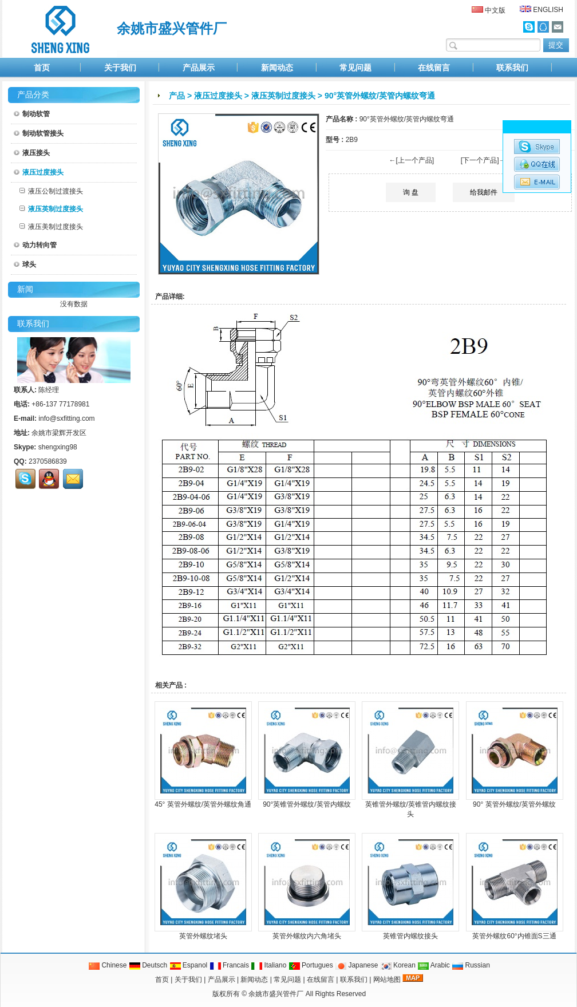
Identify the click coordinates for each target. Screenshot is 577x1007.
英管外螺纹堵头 (203, 936)
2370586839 (48, 461)
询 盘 (410, 192)
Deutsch (148, 965)
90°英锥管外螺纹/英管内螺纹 (306, 804)
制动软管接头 (39, 133)
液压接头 (32, 153)
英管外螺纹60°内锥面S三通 (514, 936)
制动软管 (32, 114)
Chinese (107, 965)
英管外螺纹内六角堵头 (306, 936)
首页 (42, 67)
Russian (471, 965)
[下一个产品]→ (483, 160)
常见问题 (355, 67)
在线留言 (434, 67)
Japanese (356, 965)
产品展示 (199, 67)
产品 (177, 95)
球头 (25, 264)
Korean (398, 965)
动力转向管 (35, 245)
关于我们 (120, 67)
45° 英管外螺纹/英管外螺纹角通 (203, 804)
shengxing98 (57, 447)
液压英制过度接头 (283, 95)
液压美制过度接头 (51, 227)
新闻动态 (277, 67)
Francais (229, 965)
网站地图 (387, 980)
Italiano (268, 965)
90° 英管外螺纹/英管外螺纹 (514, 804)
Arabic (433, 965)
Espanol (188, 965)
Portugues (310, 965)
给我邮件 (483, 192)
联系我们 (512, 67)
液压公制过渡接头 (51, 191)
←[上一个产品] (411, 160)
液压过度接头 (218, 95)
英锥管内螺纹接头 (410, 936)
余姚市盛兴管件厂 (275, 994)
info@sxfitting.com (66, 418)
